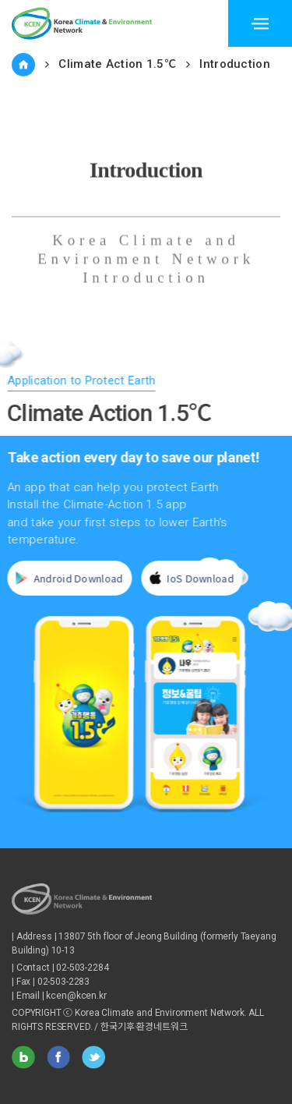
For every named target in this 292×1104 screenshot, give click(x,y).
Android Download (65, 578)
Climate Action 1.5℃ (117, 64)
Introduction (234, 64)
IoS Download (188, 578)
